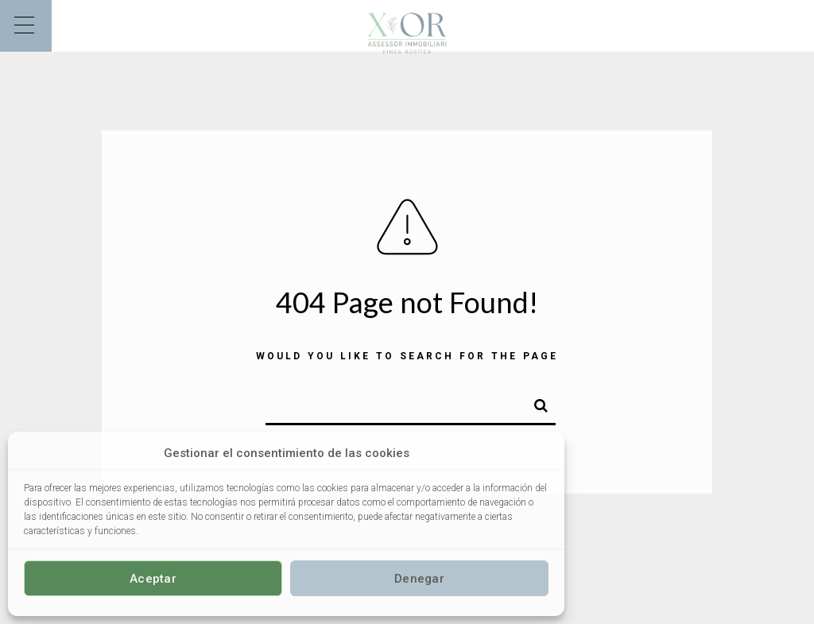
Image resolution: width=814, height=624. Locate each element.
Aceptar (153, 579)
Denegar (419, 579)
